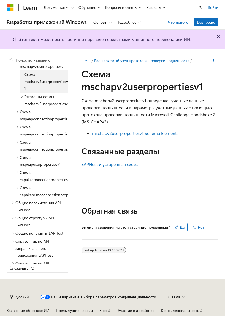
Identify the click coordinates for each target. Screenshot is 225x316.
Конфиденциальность (180, 310)
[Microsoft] (10, 7)
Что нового (178, 22)
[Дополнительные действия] (213, 60)
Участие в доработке (136, 310)
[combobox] (37, 60)
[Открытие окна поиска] (200, 7)
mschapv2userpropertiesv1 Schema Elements (135, 133)
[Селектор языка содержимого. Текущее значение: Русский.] (19, 297)
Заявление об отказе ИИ (28, 310)
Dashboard (206, 22)
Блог (103, 310)
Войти (213, 7)
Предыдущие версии (74, 310)
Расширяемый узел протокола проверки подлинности (141, 60)
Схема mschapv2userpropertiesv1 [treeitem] (46, 81)
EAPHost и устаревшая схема (110, 164)
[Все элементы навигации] (86, 60)
